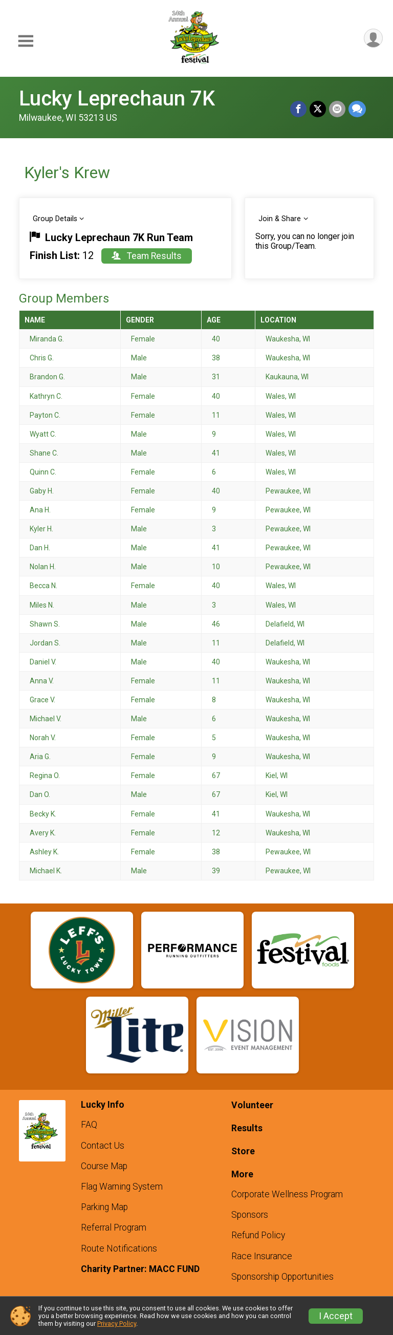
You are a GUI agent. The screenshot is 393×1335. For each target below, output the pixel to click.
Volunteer (252, 1105)
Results (247, 1128)
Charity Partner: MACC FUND (140, 1269)
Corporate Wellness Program (287, 1194)
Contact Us (102, 1145)
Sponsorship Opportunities (282, 1277)
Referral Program (113, 1227)
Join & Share (279, 218)
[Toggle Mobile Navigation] (25, 41)
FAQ (89, 1124)
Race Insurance (261, 1256)
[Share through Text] (357, 109)
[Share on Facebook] (298, 109)
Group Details (55, 218)
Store (243, 1151)
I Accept (336, 1316)
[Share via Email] (337, 109)
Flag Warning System (122, 1186)
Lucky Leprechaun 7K (117, 99)
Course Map (104, 1166)
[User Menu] (373, 38)
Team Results (147, 256)
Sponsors (249, 1215)
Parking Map (104, 1207)
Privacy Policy (116, 1323)
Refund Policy (258, 1235)
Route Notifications (119, 1248)
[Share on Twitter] (318, 109)
